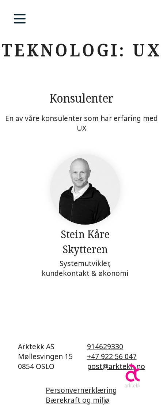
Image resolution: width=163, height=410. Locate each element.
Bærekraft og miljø (77, 400)
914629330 (105, 346)
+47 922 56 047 (112, 356)
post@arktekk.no (116, 366)
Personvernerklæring (81, 390)
